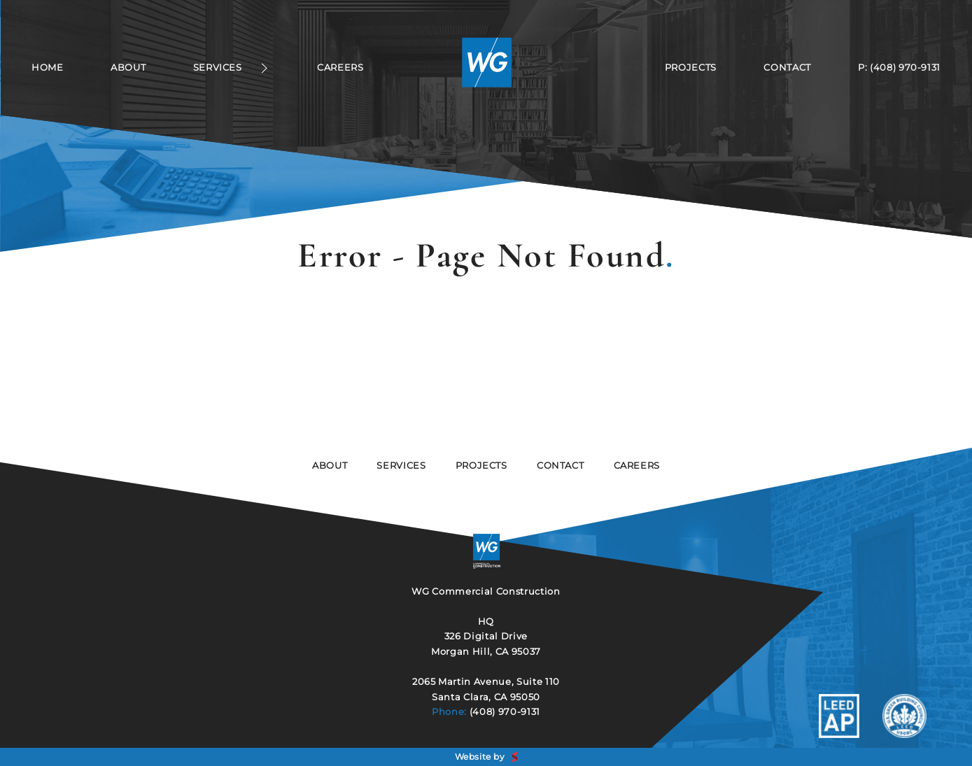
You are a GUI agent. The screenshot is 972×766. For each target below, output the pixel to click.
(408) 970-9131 (505, 711)
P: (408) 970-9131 (899, 67)
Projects (691, 67)
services (400, 465)
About (128, 67)
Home (47, 67)
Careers (340, 67)
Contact (786, 67)
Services (217, 67)
